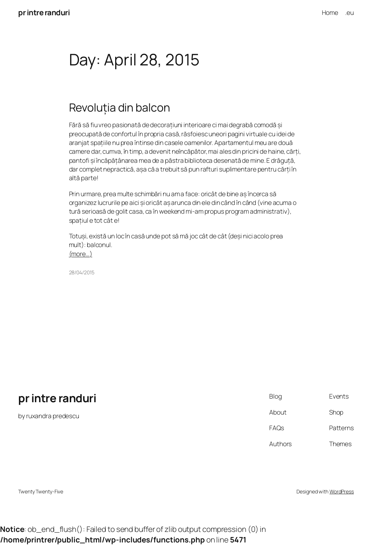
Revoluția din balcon (119, 107)
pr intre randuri (44, 12)
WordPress (341, 491)
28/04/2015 (81, 272)
